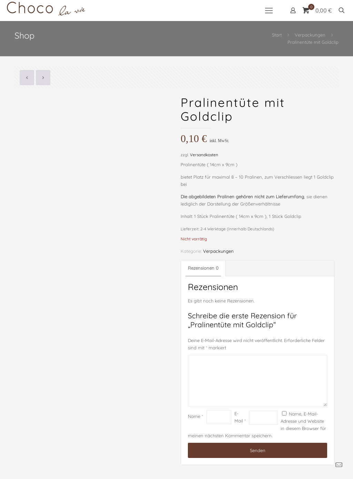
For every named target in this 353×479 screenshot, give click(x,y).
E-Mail (240, 417)
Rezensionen (203, 268)
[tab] (203, 268)
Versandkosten (204, 154)
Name (195, 416)
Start (277, 35)
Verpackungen (310, 35)
